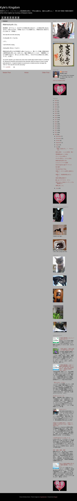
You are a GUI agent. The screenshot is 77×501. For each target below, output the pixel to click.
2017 (56, 119)
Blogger (55, 497)
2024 (56, 104)
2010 (56, 134)
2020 (56, 113)
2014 (56, 126)
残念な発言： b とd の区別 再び (64, 152)
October (58, 140)
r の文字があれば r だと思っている (61, 437)
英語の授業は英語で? (61, 178)
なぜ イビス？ (63, 409)
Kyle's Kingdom (10, 7)
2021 (56, 111)
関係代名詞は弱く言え (61, 160)
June (57, 188)
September (59, 142)
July (57, 146)
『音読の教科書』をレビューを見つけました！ (67, 338)
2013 (56, 128)
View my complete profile (59, 80)
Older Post (45, 72)
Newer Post (7, 72)
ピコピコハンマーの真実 (62, 162)
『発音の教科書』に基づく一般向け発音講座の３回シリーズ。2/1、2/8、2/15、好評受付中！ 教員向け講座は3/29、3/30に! (67, 367)
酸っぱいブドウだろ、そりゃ (63, 180)
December (58, 136)
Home (26, 72)
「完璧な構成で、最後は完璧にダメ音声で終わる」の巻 (67, 349)
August (58, 144)
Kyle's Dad (64, 71)
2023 (56, 107)
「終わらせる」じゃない (59, 382)
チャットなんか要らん (61, 156)
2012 (56, 130)
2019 (56, 115)
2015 (56, 123)
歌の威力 (58, 167)
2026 (56, 100)
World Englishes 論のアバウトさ (64, 164)
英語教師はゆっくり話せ (62, 154)
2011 (56, 132)
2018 (56, 117)
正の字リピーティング (58, 396)
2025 (56, 102)
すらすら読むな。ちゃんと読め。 (64, 158)
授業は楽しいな (60, 185)
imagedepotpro (43, 497)
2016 (56, 121)
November (58, 138)
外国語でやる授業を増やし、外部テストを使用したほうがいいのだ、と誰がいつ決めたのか (63, 424)
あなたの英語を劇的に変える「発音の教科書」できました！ (67, 465)
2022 (56, 109)
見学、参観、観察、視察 (59, 450)
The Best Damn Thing (61, 169)
